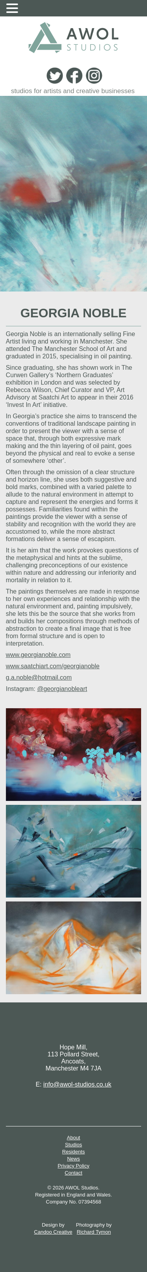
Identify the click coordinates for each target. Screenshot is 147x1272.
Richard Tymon (94, 1232)
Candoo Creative (53, 1232)
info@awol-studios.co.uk (77, 1084)
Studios (73, 1145)
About (73, 1138)
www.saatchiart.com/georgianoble (53, 666)
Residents (73, 1152)
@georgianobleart (62, 688)
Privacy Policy (73, 1166)
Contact (73, 1173)
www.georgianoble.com (38, 654)
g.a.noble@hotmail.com (39, 677)
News (73, 1159)
